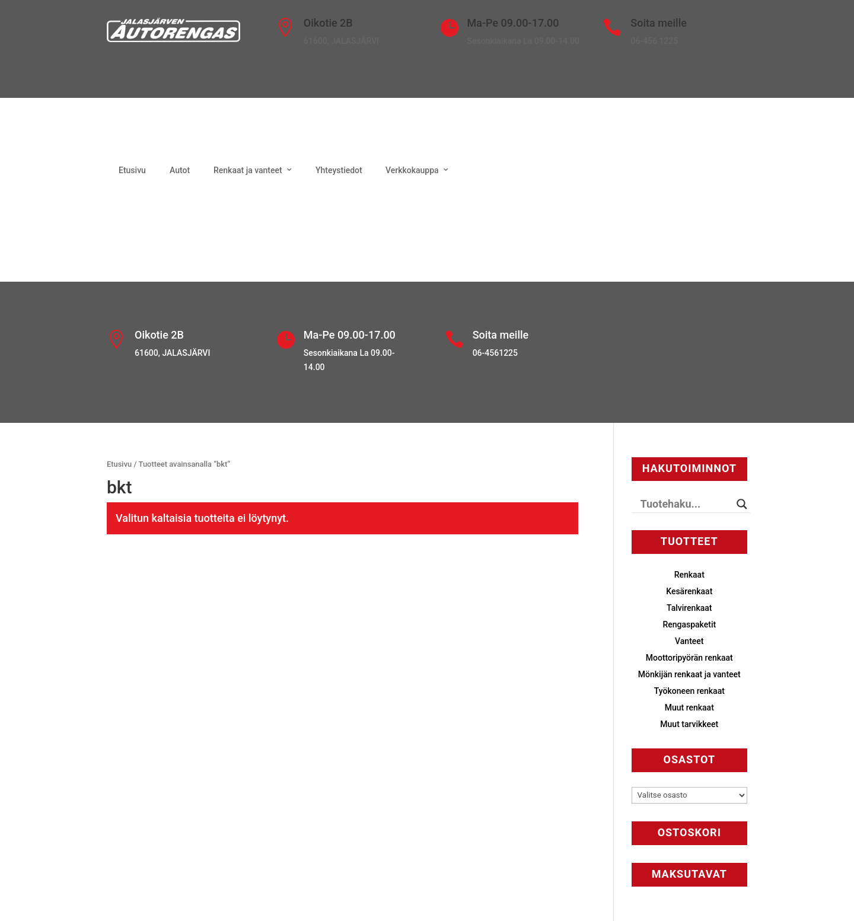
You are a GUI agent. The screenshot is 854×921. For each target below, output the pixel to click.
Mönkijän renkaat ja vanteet (689, 674)
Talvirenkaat (689, 608)
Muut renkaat (689, 707)
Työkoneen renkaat (689, 691)
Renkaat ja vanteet (248, 170)
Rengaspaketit (689, 624)
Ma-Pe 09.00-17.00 (513, 23)
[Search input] (685, 504)
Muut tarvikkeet (689, 724)
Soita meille (658, 23)
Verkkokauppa (412, 170)
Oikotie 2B (328, 23)
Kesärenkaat (689, 591)
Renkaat (689, 574)
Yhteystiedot (339, 170)
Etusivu (132, 170)
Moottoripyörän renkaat (689, 657)
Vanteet (689, 641)
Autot (180, 170)
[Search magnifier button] (742, 504)
